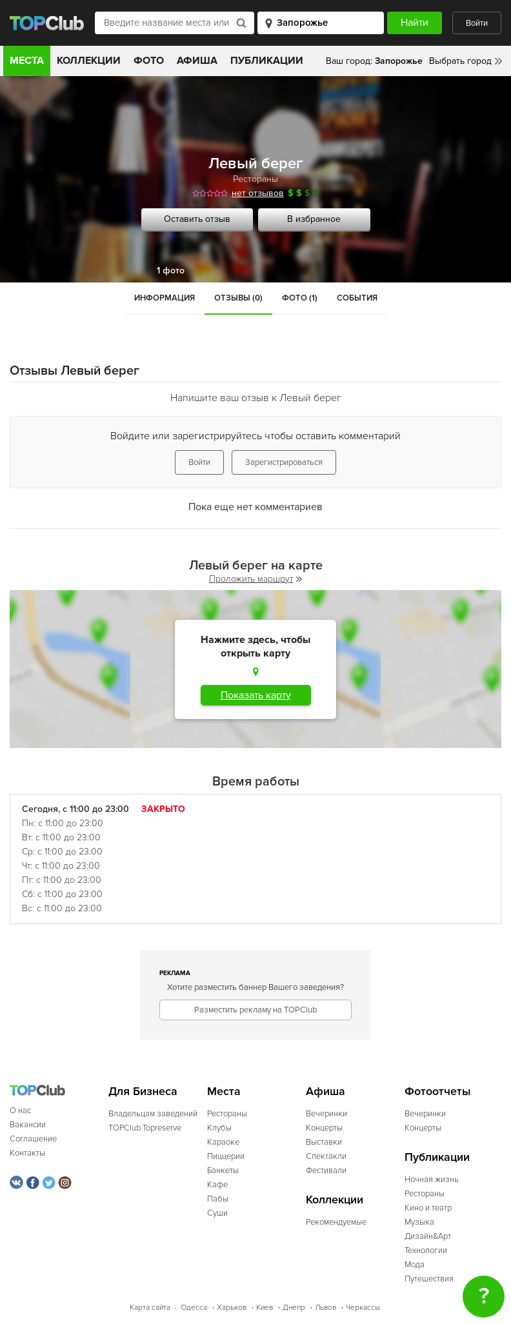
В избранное (314, 218)
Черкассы (363, 1307)
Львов (325, 1307)
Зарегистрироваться (284, 462)
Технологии (426, 1250)
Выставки (324, 1142)
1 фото (171, 270)
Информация (164, 298)
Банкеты (223, 1170)
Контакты (27, 1153)
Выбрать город (460, 60)
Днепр (294, 1307)
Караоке (223, 1142)
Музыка (419, 1222)
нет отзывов (258, 193)
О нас (20, 1110)
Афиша (197, 60)
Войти (477, 23)
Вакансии (28, 1125)
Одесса (194, 1307)
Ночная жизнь (432, 1179)
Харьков (231, 1307)
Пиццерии (226, 1156)
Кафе (217, 1185)
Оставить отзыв (197, 218)
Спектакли (326, 1156)
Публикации (266, 60)
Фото (149, 60)
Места (27, 60)
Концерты (324, 1128)
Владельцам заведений (152, 1114)
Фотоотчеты (438, 1091)
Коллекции (89, 60)
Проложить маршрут (255, 578)
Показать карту (256, 695)
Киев (264, 1307)
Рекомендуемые (336, 1222)
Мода (415, 1265)
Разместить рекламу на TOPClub (255, 1010)
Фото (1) (299, 298)
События (357, 298)
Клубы (219, 1128)
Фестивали (326, 1170)
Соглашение (33, 1139)
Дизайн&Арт (428, 1236)
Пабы (217, 1199)
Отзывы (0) (238, 298)
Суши (217, 1213)
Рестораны (255, 178)
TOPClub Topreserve (144, 1128)
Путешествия (429, 1279)
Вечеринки (326, 1114)
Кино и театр (428, 1208)
